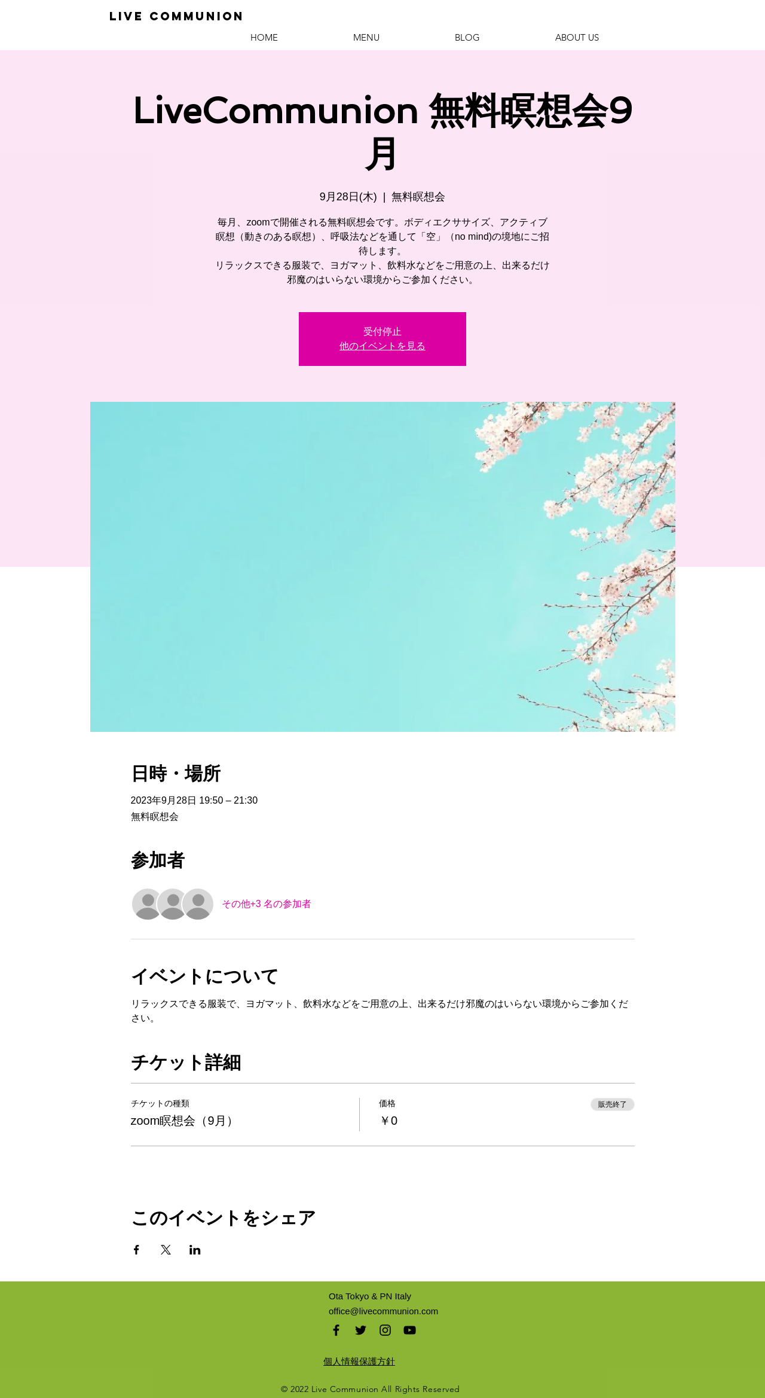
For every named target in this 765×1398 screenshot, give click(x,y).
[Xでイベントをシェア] (166, 1249)
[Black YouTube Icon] (409, 1330)
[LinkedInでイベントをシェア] (195, 1249)
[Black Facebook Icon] (336, 1330)
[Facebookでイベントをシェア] (136, 1249)
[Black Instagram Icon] (385, 1330)
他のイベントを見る (382, 346)
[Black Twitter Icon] (360, 1330)
